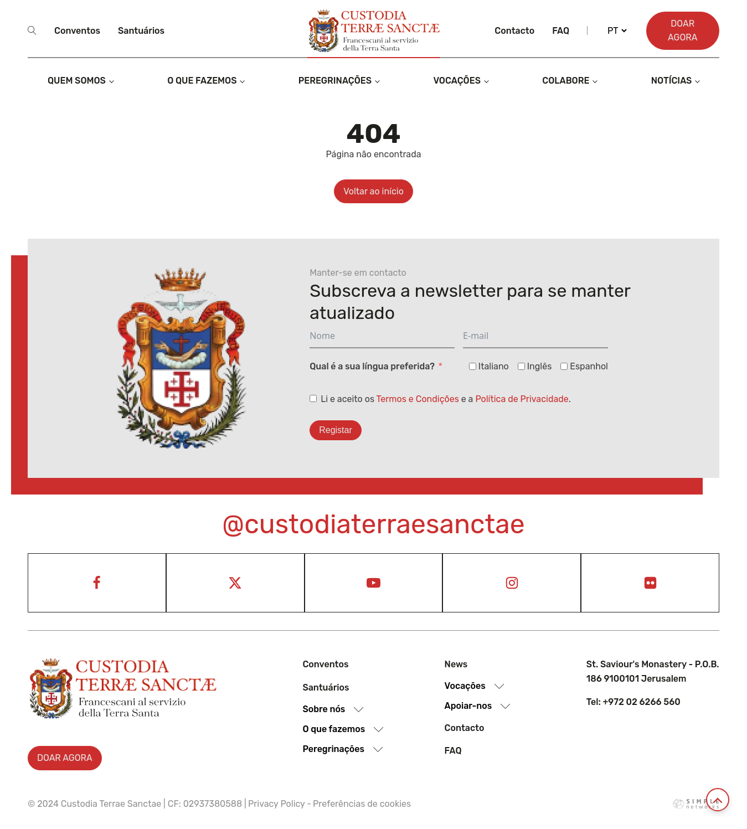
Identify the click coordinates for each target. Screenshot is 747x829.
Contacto (514, 30)
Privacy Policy (276, 804)
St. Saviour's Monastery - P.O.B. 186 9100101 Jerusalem (652, 671)
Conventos (77, 30)
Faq (560, 30)
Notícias (671, 80)
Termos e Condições (418, 399)
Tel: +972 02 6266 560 (633, 702)
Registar (335, 430)
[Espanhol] (564, 366)
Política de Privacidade (521, 399)
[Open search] (32, 30)
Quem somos (77, 80)
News (456, 664)
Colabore (565, 80)
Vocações (457, 80)
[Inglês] (521, 366)
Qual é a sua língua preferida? (372, 366)
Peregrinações (335, 80)
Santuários (141, 30)
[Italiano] (472, 366)
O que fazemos (201, 80)
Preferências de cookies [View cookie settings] (362, 804)
